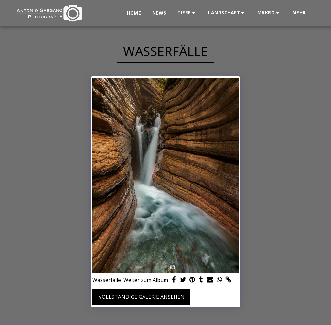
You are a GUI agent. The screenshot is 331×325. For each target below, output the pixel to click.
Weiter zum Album (145, 280)
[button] (187, 13)
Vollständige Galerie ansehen (142, 296)
